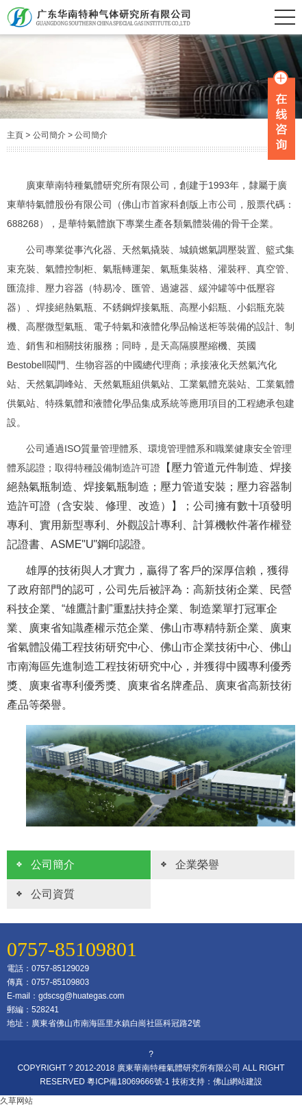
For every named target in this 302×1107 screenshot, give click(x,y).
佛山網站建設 (237, 1081)
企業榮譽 (197, 864)
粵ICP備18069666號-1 (128, 1081)
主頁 (15, 135)
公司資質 (53, 894)
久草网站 (16, 1101)
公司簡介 (49, 135)
